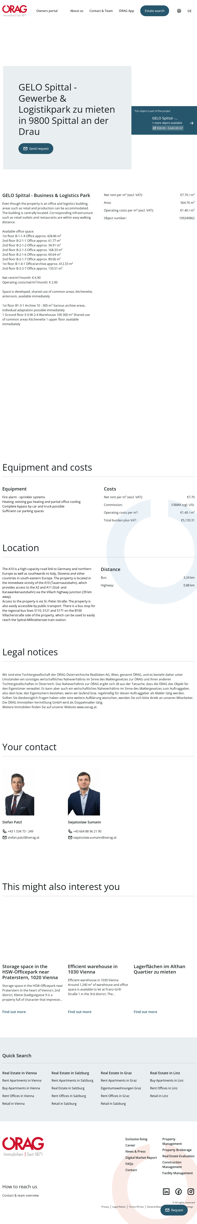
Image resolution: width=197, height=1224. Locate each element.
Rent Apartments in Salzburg (72, 1080)
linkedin (166, 1191)
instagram (191, 1191)
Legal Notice (119, 1206)
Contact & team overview (20, 1195)
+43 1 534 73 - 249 (20, 831)
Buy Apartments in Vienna (21, 1088)
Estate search (154, 11)
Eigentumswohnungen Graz (121, 1088)
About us (76, 11)
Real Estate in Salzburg (68, 1088)
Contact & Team (101, 11)
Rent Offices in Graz (115, 1096)
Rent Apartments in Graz (119, 1080)
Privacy (105, 1206)
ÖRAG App (126, 11)
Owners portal (47, 11)
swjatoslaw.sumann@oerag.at (95, 837)
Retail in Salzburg (64, 1103)
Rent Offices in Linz (164, 1088)
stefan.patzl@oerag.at (23, 837)
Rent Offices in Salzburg (69, 1096)
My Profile (179, 12)
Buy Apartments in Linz (167, 1080)
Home (14, 11)
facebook (178, 1191)
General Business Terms (160, 1206)
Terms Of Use (136, 1206)
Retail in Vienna (13, 1103)
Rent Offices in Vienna (18, 1096)
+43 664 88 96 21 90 (87, 831)
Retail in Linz (159, 1096)
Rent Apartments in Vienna (21, 1080)
